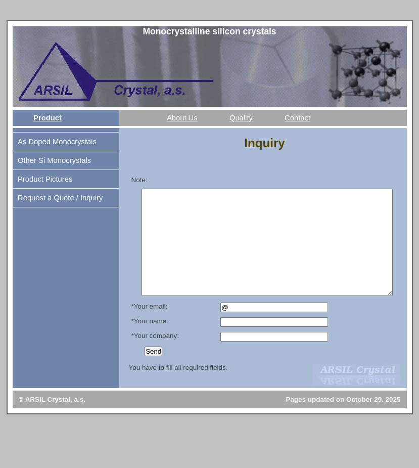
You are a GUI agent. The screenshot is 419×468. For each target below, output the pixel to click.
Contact (297, 118)
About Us (182, 118)
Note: (139, 180)
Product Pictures (45, 179)
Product (47, 118)
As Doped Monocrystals (57, 142)
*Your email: (149, 327)
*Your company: (155, 357)
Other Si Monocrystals (54, 160)
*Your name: (149, 342)
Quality (241, 118)
